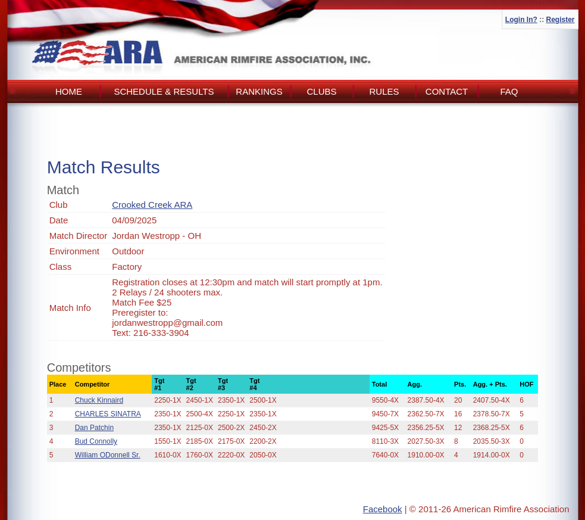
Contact (447, 91)
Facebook (382, 509)
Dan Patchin (94, 428)
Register (560, 19)
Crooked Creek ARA (152, 205)
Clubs (321, 91)
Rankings (259, 91)
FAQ (509, 91)
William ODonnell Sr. (107, 455)
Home (68, 91)
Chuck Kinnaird (99, 400)
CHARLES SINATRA (108, 414)
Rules (384, 91)
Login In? (521, 19)
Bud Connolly (96, 441)
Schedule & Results (164, 91)
